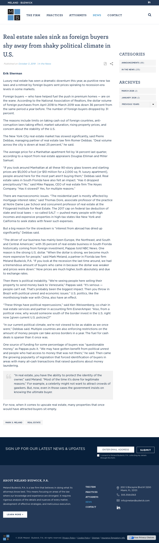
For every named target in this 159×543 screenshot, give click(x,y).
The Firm (33, 15)
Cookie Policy (83, 537)
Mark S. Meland (13, 422)
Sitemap (96, 537)
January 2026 (129, 97)
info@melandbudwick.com (135, 500)
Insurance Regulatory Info (113, 537)
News (97, 15)
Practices (55, 15)
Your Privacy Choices (141, 537)
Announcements (130, 62)
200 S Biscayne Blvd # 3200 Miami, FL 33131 (135, 489)
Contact (114, 15)
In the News (44, 63)
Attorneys (78, 15)
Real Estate (34, 422)
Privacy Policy (68, 537)
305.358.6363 (128, 494)
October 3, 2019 (26, 63)
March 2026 (128, 91)
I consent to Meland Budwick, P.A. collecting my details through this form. (123, 456)
